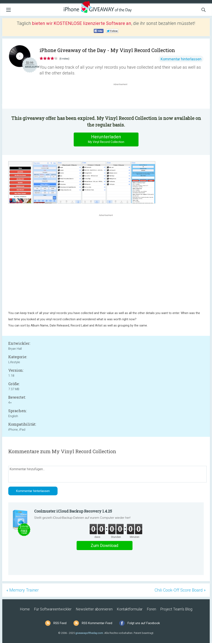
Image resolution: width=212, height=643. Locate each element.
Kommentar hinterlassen (181, 59)
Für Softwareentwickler (53, 609)
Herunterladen (106, 139)
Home (25, 609)
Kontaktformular (130, 609)
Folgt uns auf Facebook (144, 623)
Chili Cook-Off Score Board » (180, 590)
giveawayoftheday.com (89, 632)
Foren (151, 609)
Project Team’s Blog (176, 609)
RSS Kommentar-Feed (97, 623)
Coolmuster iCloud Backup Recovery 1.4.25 (73, 511)
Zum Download (104, 545)
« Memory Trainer (22, 590)
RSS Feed (59, 623)
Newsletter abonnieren (94, 609)
